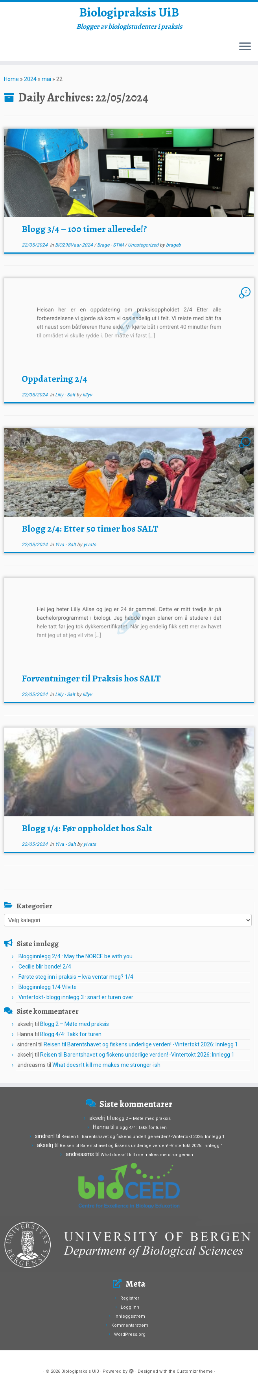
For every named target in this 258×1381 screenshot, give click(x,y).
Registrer (129, 1298)
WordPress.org (130, 1334)
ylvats (89, 544)
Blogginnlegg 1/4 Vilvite (47, 987)
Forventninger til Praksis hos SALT (91, 678)
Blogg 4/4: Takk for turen (70, 1034)
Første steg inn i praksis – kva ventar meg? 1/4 (75, 977)
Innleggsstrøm (129, 1316)
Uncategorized (144, 245)
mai (46, 79)
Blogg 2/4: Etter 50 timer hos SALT (90, 528)
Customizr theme (195, 1371)
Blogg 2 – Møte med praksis (74, 1024)
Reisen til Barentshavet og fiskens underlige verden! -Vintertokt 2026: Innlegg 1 (141, 1044)
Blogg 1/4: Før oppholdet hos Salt (87, 828)
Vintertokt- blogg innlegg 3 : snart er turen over (75, 997)
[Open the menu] (245, 47)
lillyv (87, 395)
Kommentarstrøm (129, 1325)
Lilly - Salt (65, 395)
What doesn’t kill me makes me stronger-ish (107, 1065)
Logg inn (130, 1307)
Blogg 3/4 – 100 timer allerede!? (84, 229)
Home (11, 79)
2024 (30, 79)
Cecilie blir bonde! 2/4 (44, 966)
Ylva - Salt (66, 544)
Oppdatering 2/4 (54, 378)
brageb (173, 245)
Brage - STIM (111, 245)
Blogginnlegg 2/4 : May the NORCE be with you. (76, 956)
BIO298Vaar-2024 (74, 245)
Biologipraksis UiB (129, 12)
